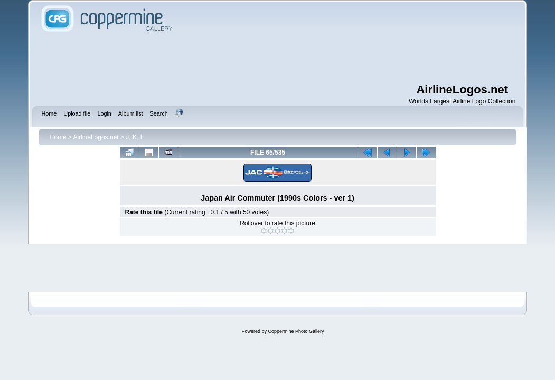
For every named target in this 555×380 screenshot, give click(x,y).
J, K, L (135, 137)
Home (58, 137)
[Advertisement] (278, 58)
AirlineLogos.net (96, 137)
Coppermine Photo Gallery (296, 331)
